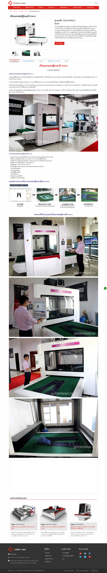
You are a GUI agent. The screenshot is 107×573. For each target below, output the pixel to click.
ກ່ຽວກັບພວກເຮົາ (78, 7)
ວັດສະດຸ (41, 7)
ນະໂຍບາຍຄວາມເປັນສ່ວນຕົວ (82, 570)
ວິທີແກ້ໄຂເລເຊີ (30, 7)
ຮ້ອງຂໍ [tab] (66, 61)
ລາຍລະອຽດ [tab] (14, 61)
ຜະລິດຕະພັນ (17, 7)
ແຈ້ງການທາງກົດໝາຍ (69, 570)
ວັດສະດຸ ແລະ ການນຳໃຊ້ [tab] (54, 61)
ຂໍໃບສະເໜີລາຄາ (59, 43)
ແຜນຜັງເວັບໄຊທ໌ (94, 570)
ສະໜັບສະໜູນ (64, 7)
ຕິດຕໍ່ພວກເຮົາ (90, 7)
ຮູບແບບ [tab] (41, 61)
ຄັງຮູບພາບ (52, 7)
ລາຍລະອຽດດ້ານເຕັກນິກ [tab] (28, 61)
